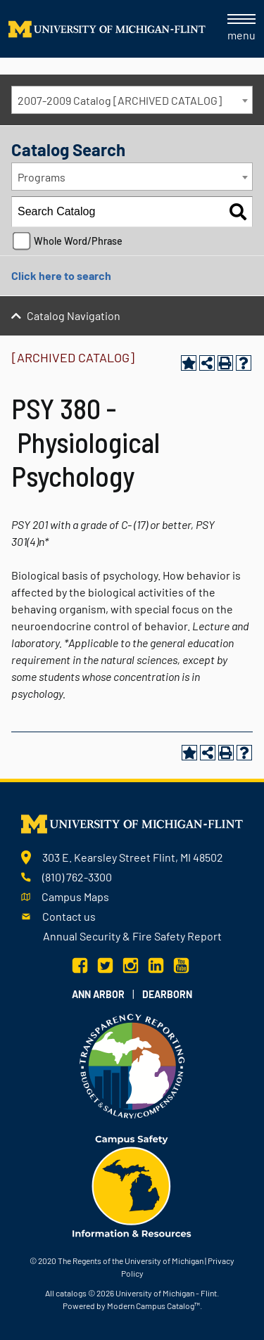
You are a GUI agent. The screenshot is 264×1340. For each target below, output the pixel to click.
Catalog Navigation (73, 315)
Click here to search (61, 275)
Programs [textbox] (41, 177)
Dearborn (167, 994)
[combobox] (132, 100)
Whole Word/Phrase (78, 241)
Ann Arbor (98, 994)
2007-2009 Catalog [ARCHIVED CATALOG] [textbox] (120, 100)
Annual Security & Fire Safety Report (132, 936)
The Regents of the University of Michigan (130, 1260)
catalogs (71, 1293)
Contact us (69, 916)
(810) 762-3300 (77, 876)
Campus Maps (75, 896)
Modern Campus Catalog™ (153, 1305)
